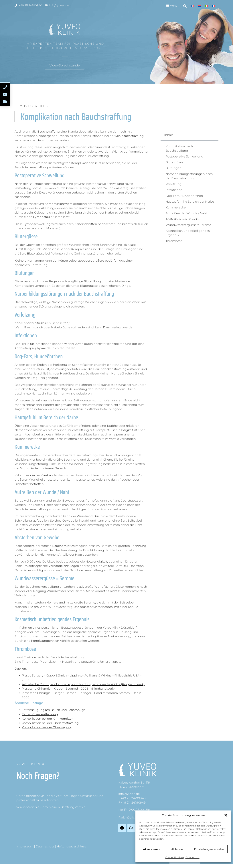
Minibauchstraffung (129, 136)
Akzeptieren (151, 849)
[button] (226, 815)
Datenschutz (192, 857)
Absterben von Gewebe (183, 219)
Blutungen (173, 168)
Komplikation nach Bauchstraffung (179, 148)
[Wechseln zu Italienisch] (206, 5)
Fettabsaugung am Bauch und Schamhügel (54, 710)
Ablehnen (178, 849)
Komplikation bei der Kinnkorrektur (47, 718)
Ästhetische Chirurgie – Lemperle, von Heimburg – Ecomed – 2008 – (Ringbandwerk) (83, 684)
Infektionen (174, 190)
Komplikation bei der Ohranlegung (47, 727)
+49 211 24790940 (133, 798)
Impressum (24, 846)
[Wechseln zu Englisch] (192, 5)
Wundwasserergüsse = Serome (188, 225)
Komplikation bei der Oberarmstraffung (50, 723)
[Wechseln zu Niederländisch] (199, 5)
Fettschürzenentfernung (40, 714)
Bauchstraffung (48, 131)
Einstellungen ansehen (210, 849)
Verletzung (173, 184)
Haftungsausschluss (71, 846)
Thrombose (174, 241)
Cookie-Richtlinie (174, 857)
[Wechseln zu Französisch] (213, 5)
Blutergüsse (174, 162)
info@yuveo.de (129, 794)
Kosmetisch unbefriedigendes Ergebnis (188, 233)
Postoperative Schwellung (184, 156)
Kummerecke (176, 207)
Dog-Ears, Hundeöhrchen (184, 196)
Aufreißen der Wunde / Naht (186, 213)
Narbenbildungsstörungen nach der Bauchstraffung (189, 176)
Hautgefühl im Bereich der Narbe (190, 201)
